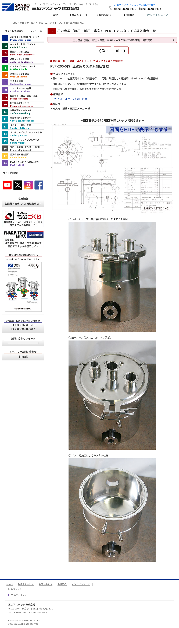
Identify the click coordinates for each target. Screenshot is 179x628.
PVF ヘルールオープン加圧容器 (70, 99)
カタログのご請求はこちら (23, 255)
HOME (55, 14)
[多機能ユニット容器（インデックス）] (23, 75)
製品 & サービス (80, 14)
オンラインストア (157, 15)
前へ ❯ (121, 50)
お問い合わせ (105, 14)
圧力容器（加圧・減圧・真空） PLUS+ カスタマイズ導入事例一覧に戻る (112, 40)
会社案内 (130, 14)
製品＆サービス (26, 584)
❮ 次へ (103, 50)
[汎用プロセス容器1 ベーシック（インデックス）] (23, 38)
